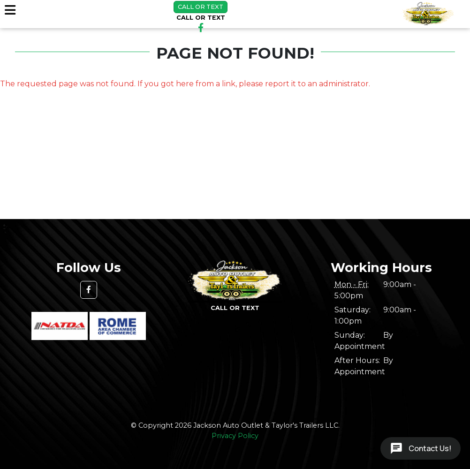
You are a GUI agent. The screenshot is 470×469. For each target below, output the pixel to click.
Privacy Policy (235, 435)
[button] (88, 290)
